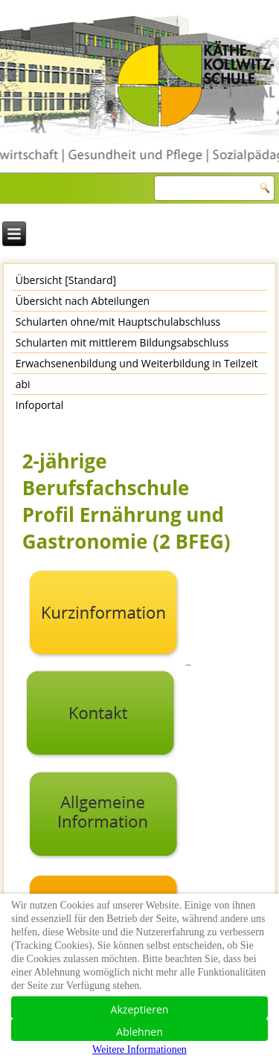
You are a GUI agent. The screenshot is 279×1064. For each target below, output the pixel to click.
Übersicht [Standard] (66, 280)
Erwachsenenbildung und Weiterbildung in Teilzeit (137, 363)
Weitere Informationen (139, 1049)
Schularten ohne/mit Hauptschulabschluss (118, 322)
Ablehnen (139, 1032)
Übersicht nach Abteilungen (83, 301)
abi (23, 384)
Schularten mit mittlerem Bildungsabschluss (122, 342)
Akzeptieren (140, 1009)
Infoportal (40, 405)
